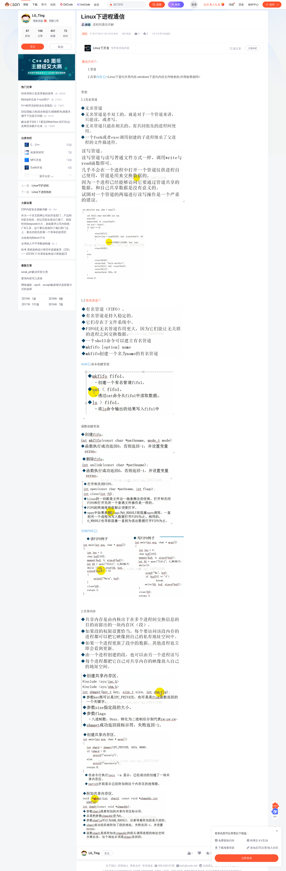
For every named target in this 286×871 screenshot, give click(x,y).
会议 (96, 4)
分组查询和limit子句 (33, 237)
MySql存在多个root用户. (41, 99)
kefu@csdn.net (188, 865)
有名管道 (92, 300)
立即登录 (246, 858)
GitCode (66, 4)
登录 (194, 4)
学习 (44, 4)
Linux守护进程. (40, 185)
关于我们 (111, 865)
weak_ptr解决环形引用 (34, 271)
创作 (272, 4)
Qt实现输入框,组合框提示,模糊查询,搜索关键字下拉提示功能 (46, 113)
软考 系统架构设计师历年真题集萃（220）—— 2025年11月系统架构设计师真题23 (46, 251)
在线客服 (208, 865)
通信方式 (88, 61)
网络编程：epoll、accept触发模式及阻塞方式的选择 (46, 287)
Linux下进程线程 (41, 191)
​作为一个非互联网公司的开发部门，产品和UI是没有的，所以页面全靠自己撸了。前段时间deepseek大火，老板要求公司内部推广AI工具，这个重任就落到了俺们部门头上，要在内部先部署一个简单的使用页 (46, 224)
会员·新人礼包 (214, 4)
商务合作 (135, 865)
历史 (241, 4)
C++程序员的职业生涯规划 (42, 105)
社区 (53, 4)
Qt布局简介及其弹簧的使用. (43, 93)
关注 (107, 853)
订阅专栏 (252, 48)
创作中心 (253, 4)
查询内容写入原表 (31, 278)
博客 (25, 4)
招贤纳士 (123, 865)
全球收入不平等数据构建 (39, 243)
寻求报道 (147, 865)
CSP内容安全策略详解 (38, 209)
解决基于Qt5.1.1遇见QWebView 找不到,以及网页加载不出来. (45, 124)
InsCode (83, 4)
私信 (60, 46)
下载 (35, 4)
